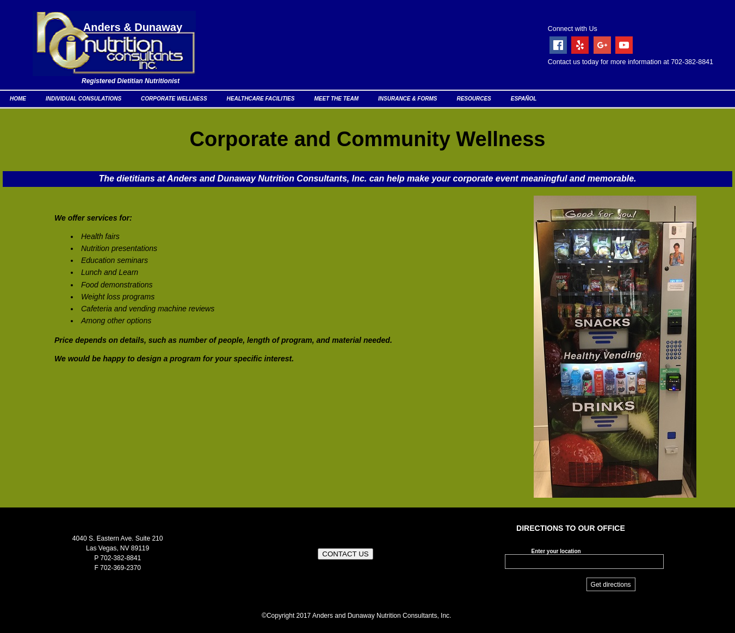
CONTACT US (345, 554)
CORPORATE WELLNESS (174, 99)
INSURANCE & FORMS (407, 99)
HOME (18, 99)
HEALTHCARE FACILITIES (261, 99)
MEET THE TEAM (336, 99)
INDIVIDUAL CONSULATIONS (83, 99)
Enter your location (555, 551)
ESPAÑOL (524, 99)
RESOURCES (473, 99)
